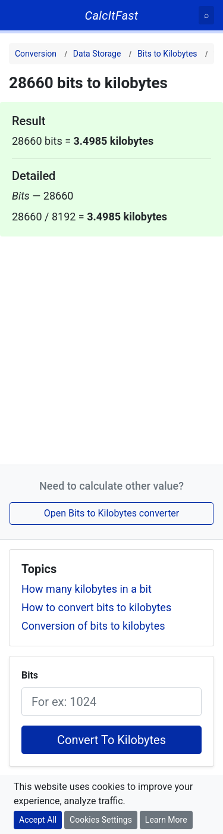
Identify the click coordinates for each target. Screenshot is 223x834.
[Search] (206, 15)
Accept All (37, 819)
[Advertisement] (111, 348)
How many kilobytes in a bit (86, 589)
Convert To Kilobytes (111, 740)
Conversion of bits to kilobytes (93, 626)
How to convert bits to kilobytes (96, 607)
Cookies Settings (101, 819)
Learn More (166, 819)
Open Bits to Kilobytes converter (112, 513)
